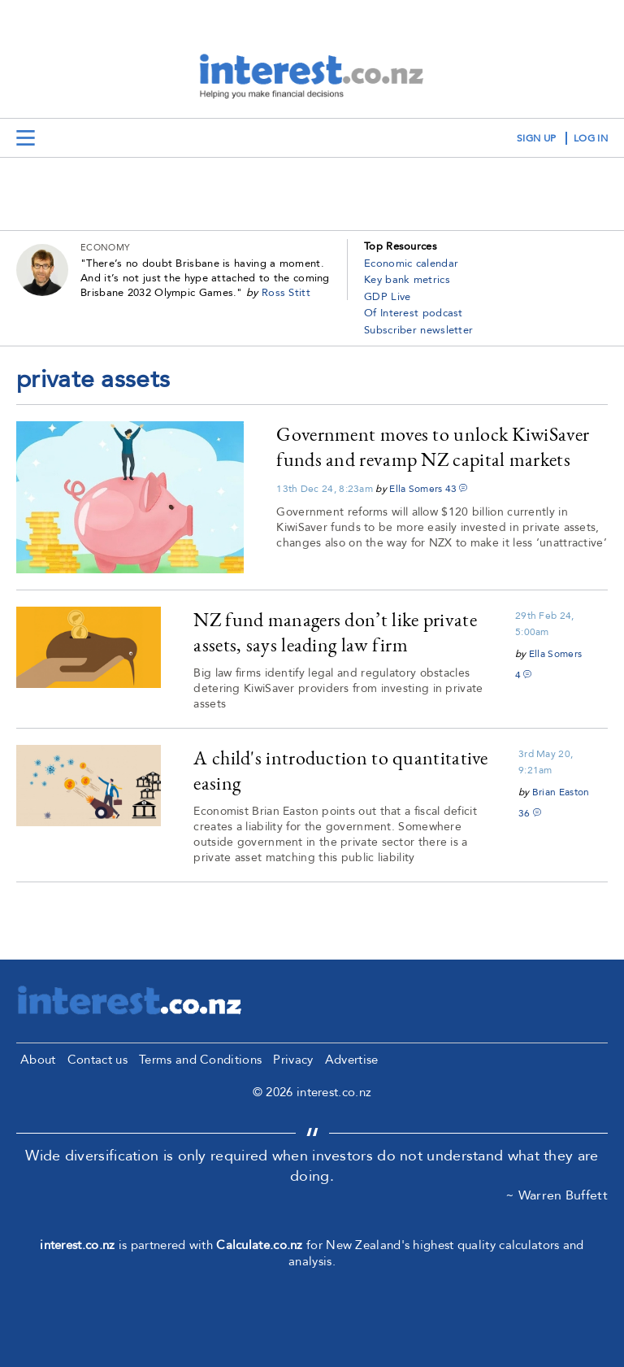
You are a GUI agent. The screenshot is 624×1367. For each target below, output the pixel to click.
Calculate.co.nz (259, 1245)
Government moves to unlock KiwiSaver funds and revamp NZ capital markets (432, 446)
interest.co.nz (77, 1245)
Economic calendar (411, 263)
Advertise (352, 1059)
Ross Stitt (286, 292)
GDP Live (387, 297)
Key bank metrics (407, 279)
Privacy (293, 1059)
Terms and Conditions (200, 1059)
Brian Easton (561, 792)
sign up (536, 138)
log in (591, 138)
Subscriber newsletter (418, 330)
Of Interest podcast (413, 313)
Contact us (97, 1059)
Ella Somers (415, 488)
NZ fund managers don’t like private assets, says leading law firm (335, 632)
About (38, 1059)
